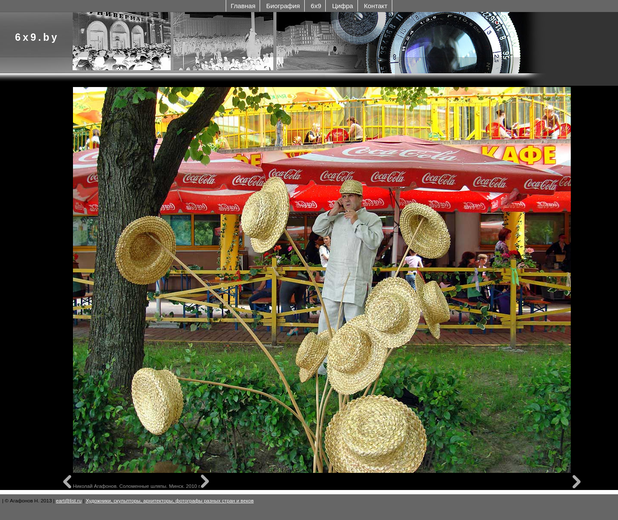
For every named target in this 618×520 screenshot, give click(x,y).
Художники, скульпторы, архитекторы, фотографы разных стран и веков (170, 500)
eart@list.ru (69, 500)
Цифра (342, 5)
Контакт (376, 5)
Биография (283, 5)
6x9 (316, 5)
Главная (242, 5)
